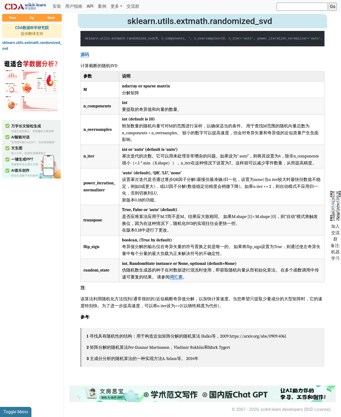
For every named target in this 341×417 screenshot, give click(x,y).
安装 (56, 6)
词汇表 (176, 277)
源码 (84, 54)
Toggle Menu (15, 411)
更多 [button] (115, 6)
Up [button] (32, 18)
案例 (102, 6)
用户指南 (73, 6)
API (90, 6)
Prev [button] (12, 18)
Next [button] (51, 18)
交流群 (133, 6)
